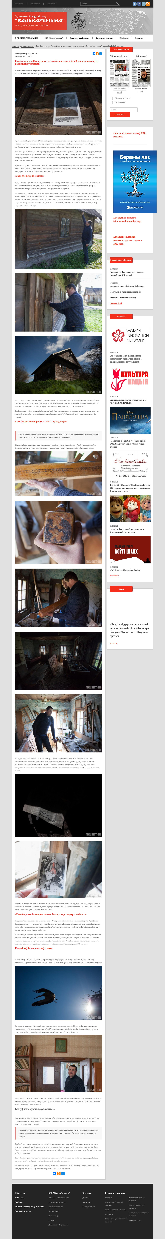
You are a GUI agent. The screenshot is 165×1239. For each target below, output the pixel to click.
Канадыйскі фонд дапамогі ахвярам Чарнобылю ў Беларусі (127, 273)
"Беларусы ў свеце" (123, 98)
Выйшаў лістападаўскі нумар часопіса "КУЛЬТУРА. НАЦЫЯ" (128, 401)
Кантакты (52, 4)
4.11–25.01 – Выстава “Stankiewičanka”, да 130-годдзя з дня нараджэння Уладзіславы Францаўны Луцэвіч (130, 488)
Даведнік (85, 1198)
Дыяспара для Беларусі (79, 38)
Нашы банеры (54, 1216)
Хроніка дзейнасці (56, 1207)
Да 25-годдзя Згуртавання (58, 1225)
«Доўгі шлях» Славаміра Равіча (125, 570)
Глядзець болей (116, 303)
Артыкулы (86, 1202)
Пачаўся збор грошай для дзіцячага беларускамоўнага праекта (127, 530)
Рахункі (51, 1220)
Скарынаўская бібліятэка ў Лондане (127, 286)
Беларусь (139, 38)
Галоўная (19, 4)
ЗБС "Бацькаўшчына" (54, 38)
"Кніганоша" (120, 102)
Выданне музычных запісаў (123, 298)
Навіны (18, 1202)
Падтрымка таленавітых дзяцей (125, 292)
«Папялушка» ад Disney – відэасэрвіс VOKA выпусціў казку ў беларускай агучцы (127, 444)
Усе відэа (113, 643)
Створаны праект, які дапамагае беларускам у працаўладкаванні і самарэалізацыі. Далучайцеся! (125, 359)
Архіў (119, 92)
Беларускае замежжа (104, 38)
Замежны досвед (135, 1220)
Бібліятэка (35, 4)
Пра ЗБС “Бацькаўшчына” (59, 1198)
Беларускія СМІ (88, 1207)
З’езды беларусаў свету (58, 1202)
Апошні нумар (120, 89)
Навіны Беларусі (27, 46)
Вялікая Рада (54, 1211)
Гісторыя (108, 1198)
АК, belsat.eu (27, 56)
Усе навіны (114, 576)
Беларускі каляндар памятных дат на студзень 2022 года (127, 240)
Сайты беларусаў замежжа (115, 1210)
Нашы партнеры (23, 1211)
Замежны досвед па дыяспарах (29, 1207)
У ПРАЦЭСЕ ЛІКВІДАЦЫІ (26, 38)
